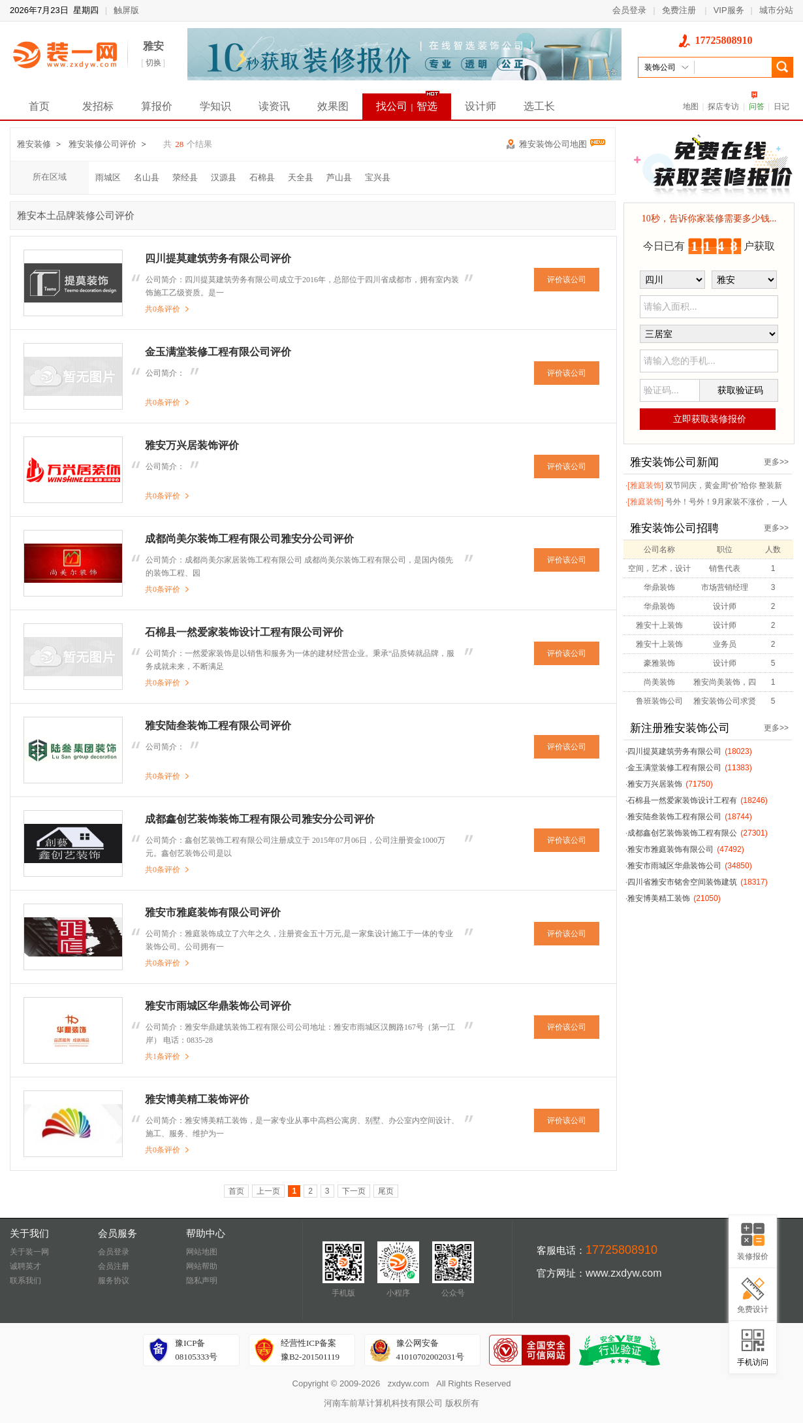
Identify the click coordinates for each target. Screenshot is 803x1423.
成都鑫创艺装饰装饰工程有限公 (682, 833)
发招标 (98, 106)
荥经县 (185, 177)
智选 (427, 106)
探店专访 (723, 106)
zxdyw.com (409, 1383)
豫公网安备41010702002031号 (430, 1350)
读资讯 (274, 106)
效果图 (333, 106)
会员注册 (113, 1266)
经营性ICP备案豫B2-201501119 (310, 1350)
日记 (781, 106)
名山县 (146, 177)
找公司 (391, 106)
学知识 (215, 106)
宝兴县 (377, 177)
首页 (39, 106)
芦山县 (339, 177)
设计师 (480, 106)
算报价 (156, 106)
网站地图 (201, 1251)
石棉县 (262, 177)
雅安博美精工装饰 (658, 898)
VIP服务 (729, 10)
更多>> (776, 461)
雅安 (153, 46)
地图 (691, 106)
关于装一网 (29, 1251)
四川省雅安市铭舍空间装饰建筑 (682, 882)
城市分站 (776, 10)
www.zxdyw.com (623, 1273)
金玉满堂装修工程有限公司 (674, 767)
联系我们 (25, 1280)
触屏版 (126, 10)
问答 (756, 106)
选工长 (539, 106)
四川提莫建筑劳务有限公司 (674, 751)
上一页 (268, 1191)
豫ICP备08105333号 (196, 1350)
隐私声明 (201, 1280)
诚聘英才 (25, 1266)
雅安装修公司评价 (102, 144)
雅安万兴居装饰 (654, 784)
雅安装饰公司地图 (562, 144)
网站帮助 (201, 1266)
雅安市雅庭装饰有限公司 (670, 849)
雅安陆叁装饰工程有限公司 (674, 816)
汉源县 (223, 177)
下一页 (354, 1191)
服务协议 (113, 1280)
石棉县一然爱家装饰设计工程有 (682, 800)
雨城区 (108, 177)
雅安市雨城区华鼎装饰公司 (674, 865)
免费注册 (679, 10)
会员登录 (629, 10)
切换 (153, 62)
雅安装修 (34, 144)
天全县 (300, 177)
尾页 (386, 1191)
